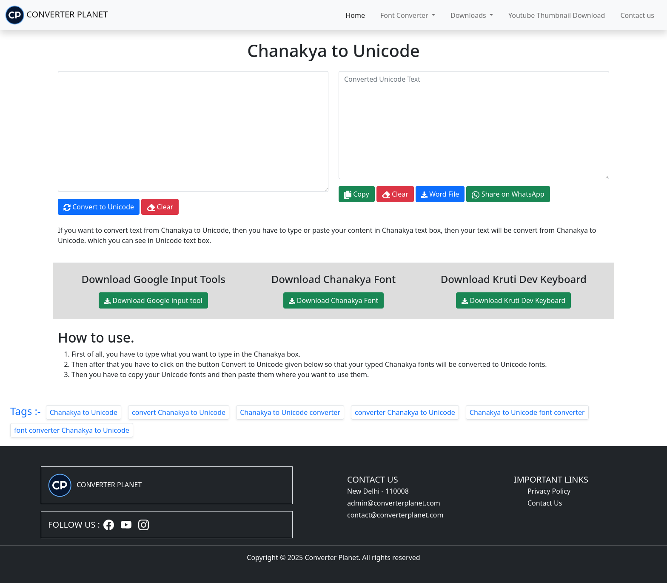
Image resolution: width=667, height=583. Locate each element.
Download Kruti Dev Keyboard (513, 300)
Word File (440, 194)
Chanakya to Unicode (83, 412)
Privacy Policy (548, 491)
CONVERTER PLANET (56, 15)
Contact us (637, 15)
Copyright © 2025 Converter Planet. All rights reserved (333, 557)
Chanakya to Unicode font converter (527, 412)
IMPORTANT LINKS (551, 479)
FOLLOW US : (74, 524)
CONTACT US (372, 479)
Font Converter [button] (405, 15)
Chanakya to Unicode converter (290, 412)
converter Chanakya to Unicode (405, 412)
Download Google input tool (153, 300)
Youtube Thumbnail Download (556, 15)
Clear (160, 206)
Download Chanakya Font (334, 300)
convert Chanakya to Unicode (178, 412)
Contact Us (544, 503)
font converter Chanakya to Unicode (71, 430)
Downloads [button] (469, 15)
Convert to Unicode (98, 206)
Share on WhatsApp (508, 194)
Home (355, 15)
